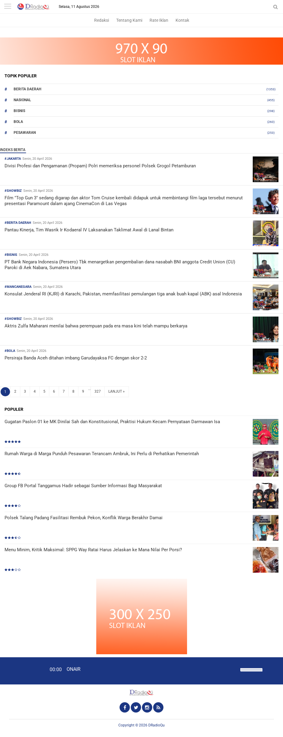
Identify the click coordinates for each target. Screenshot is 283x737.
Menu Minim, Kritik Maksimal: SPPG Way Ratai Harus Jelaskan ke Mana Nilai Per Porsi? (93, 549)
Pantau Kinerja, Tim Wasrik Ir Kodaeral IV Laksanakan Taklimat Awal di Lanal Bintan (89, 230)
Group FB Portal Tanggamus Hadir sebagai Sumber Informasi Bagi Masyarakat (83, 485)
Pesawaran (25, 132)
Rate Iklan (159, 20)
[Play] (19, 670)
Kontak (182, 20)
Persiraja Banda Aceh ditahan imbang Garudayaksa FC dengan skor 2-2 (76, 358)
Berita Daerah (27, 89)
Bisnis (19, 111)
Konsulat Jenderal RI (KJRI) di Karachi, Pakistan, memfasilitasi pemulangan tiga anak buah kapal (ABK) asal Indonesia (123, 294)
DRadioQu (156, 725)
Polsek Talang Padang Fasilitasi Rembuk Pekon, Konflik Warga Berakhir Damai (84, 517)
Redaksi (101, 20)
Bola (18, 122)
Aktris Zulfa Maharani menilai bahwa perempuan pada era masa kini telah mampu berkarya (96, 326)
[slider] (251, 673)
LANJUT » (116, 391)
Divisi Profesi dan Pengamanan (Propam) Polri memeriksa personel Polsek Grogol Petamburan (100, 166)
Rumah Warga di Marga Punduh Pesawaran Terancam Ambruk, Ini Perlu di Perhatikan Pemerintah (102, 453)
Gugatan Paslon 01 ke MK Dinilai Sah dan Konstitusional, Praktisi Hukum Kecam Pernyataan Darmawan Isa (112, 421)
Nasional (22, 100)
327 (97, 391)
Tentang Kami (129, 20)
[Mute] (233, 669)
